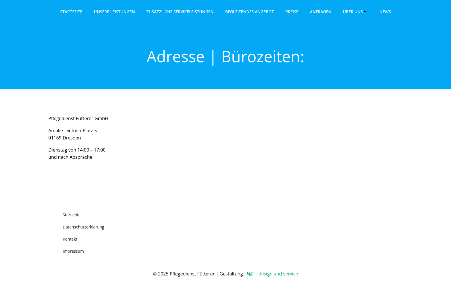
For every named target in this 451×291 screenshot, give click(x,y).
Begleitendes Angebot (249, 11)
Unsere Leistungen (114, 11)
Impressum (73, 251)
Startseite (71, 11)
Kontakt (70, 239)
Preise (291, 11)
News (385, 11)
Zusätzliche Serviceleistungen (180, 11)
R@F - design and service (271, 274)
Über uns (355, 11)
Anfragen (320, 11)
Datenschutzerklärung (83, 227)
